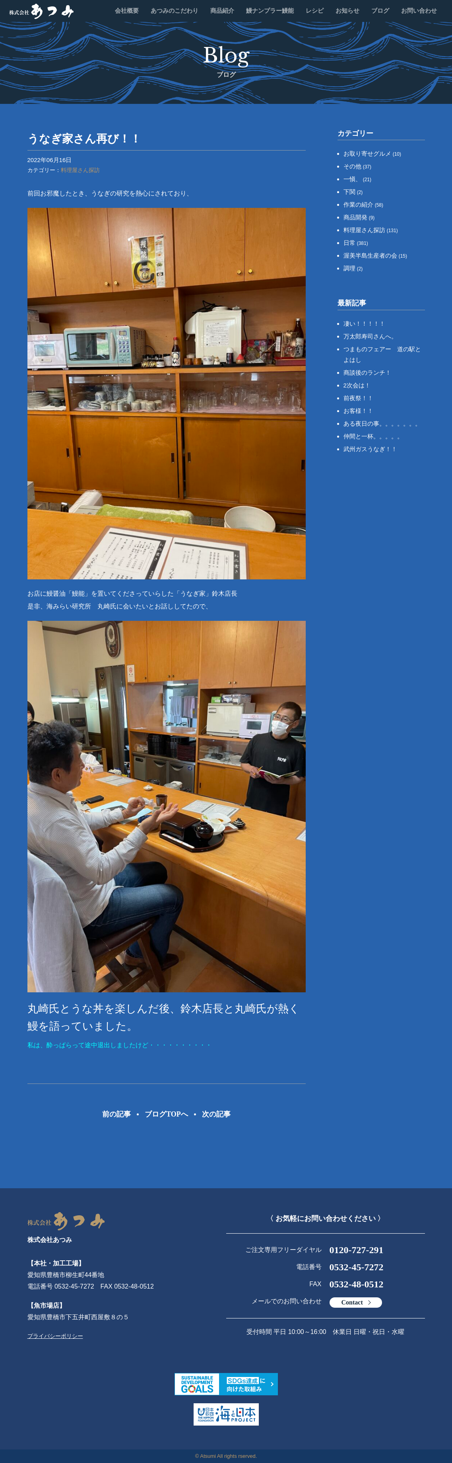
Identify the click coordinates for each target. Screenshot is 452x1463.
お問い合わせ (419, 11)
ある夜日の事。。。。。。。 (382, 423)
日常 (355, 242)
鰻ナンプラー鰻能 (270, 11)
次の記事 (216, 1114)
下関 (353, 191)
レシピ (315, 11)
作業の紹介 (363, 204)
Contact (352, 1302)
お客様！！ (358, 410)
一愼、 (357, 179)
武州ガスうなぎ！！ (370, 449)
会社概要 (127, 11)
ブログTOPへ (166, 1114)
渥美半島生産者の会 (375, 255)
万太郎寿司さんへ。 (370, 336)
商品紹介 (222, 11)
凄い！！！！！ (364, 323)
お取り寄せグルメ (372, 153)
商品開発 (359, 217)
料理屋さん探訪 (80, 170)
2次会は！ (357, 385)
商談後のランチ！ (367, 372)
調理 (353, 268)
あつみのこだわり (174, 11)
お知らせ (347, 11)
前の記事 (116, 1114)
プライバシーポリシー (55, 1336)
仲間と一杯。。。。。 (373, 436)
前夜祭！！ (358, 398)
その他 (357, 166)
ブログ (380, 11)
